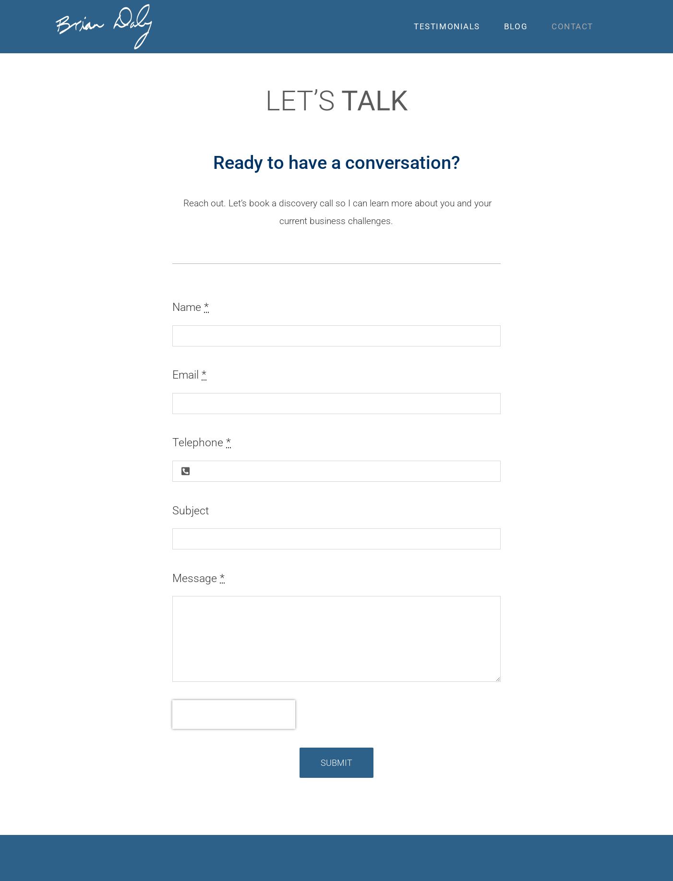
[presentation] (233, 714)
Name (190, 307)
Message (198, 578)
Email (189, 375)
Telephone (201, 442)
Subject (190, 510)
